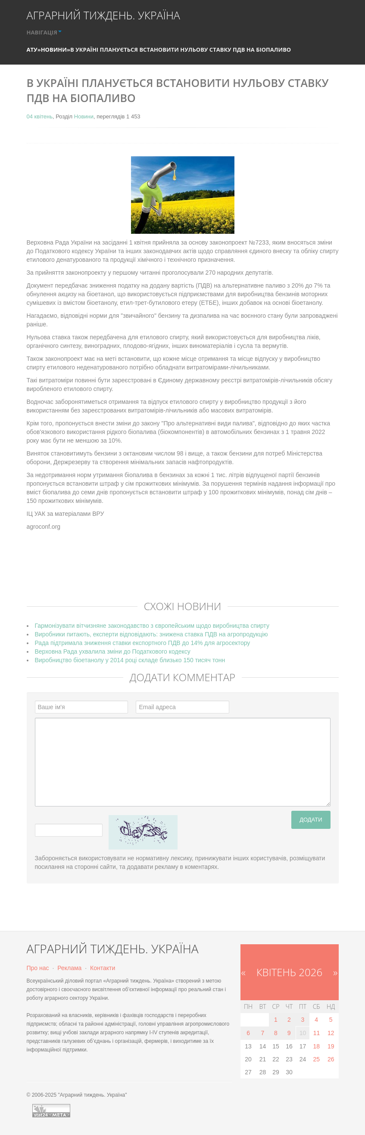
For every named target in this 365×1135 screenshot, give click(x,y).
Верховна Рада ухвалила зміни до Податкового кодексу (112, 651)
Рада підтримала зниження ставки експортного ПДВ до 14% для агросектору (142, 642)
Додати (310, 819)
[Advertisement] (183, 571)
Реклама (69, 967)
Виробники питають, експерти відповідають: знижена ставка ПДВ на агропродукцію (151, 634)
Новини (54, 49)
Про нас (38, 967)
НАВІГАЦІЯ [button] (44, 32)
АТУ (32, 49)
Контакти (102, 967)
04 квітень (40, 116)
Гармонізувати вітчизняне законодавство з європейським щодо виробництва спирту (152, 625)
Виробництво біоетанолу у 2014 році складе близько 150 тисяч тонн (130, 660)
